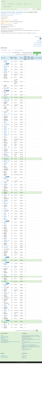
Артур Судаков (6, 124)
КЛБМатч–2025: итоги (4, 356)
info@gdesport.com (12, 26)
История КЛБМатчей (4, 357)
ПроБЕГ (3, 1)
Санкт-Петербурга (37, 336)
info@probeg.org (24, 355)
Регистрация (39, 40)
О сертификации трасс (25, 341)
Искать (34, 9)
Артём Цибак (6, 64)
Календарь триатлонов (26, 337)
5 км (12, 50)
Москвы (32, 336)
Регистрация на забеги (4, 337)
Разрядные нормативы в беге (27, 348)
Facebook (14, 341)
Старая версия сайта (4, 340)
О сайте (2, 335)
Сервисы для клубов (4, 336)
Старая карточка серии (37, 44)
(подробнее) (15, 20)
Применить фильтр (37, 52)
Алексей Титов (6, 266)
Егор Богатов (6, 245)
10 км (9, 50)
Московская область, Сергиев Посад (7, 15)
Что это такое (3, 355)
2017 (38, 339)
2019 (34, 339)
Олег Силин (6, 156)
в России (37, 346)
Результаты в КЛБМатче (19, 50)
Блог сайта (2, 338)
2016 (40, 339)
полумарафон (4, 50)
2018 (36, 339)
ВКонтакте (11, 341)
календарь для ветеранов (34, 335)
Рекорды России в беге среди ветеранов (28, 344)
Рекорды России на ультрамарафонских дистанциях (30, 345)
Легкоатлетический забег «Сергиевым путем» (14, 12)
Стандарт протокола (25, 349)
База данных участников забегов (27, 338)
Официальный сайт (38, 36)
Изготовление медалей (7, 6)
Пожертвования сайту (4, 339)
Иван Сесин (6, 247)
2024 (32, 339)
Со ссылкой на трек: (16, 52)
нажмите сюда (24, 357)
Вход (39, 9)
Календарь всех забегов (26, 335)
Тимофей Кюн (6, 258)
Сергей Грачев (6, 152)
